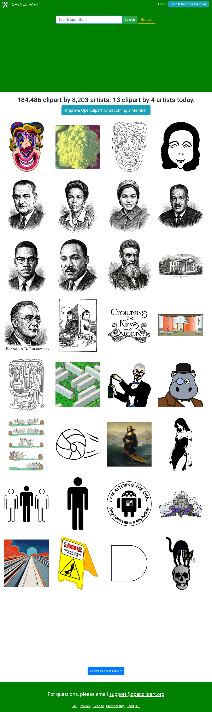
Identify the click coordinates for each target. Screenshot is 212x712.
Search (130, 19)
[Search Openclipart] (89, 20)
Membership (115, 706)
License (98, 706)
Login (162, 4)
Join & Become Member (188, 4)
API (137, 706)
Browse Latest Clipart (106, 671)
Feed (130, 706)
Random (147, 19)
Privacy (85, 706)
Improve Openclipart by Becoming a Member (106, 110)
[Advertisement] (106, 58)
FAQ (75, 706)
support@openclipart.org (136, 694)
